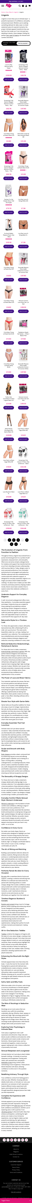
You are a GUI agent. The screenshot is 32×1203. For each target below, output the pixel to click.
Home (3, 12)
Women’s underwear (7, 804)
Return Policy (16, 1167)
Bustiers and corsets (7, 904)
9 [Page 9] (11, 544)
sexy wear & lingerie (12, 35)
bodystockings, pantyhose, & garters (12, 651)
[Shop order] (23, 43)
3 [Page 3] (13, 540)
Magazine (16, 1151)
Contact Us (16, 1157)
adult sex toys (18, 1106)
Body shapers (5, 754)
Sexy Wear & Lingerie (12, 12)
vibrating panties (6, 1112)
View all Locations (16, 1192)
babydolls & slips (6, 1062)
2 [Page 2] (9, 540)
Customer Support (16, 1165)
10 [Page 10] (16, 544)
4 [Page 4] (18, 540)
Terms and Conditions (16, 1172)
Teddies (3, 934)
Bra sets (3, 876)
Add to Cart (9, 79)
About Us (16, 1149)
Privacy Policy (16, 1170)
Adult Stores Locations (16, 1154)
